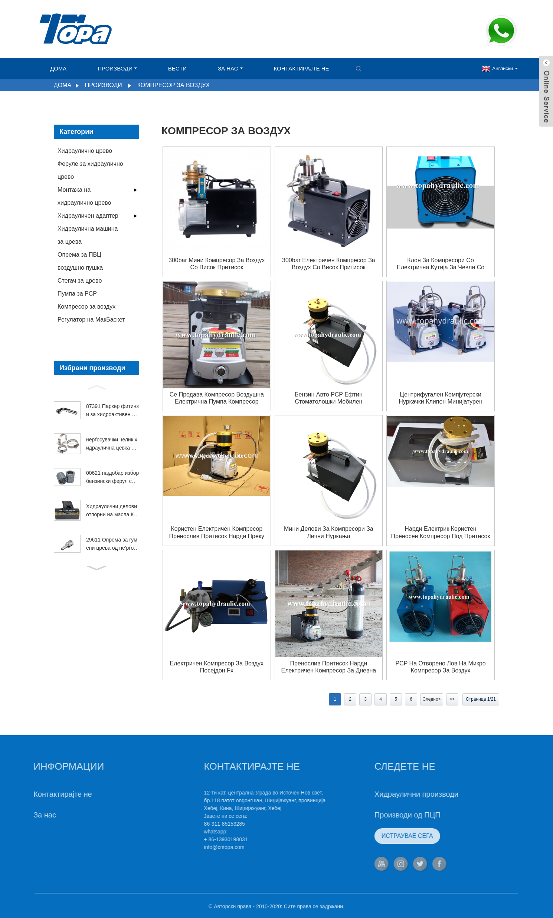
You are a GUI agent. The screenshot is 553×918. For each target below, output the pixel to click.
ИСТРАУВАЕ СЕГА (379, 836)
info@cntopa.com (197, 847)
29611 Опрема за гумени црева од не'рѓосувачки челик (112, 544)
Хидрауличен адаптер (88, 216)
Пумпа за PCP (77, 293)
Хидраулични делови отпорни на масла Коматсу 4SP (111, 511)
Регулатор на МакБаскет (91, 319)
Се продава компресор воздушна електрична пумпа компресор (217, 398)
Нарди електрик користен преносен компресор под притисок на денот (440, 532)
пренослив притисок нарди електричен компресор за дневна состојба (328, 667)
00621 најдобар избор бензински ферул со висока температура (112, 478)
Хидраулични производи (389, 794)
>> (452, 699)
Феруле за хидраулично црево (90, 170)
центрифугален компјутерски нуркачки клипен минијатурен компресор (440, 398)
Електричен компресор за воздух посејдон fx (217, 667)
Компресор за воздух (173, 85)
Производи (117, 68)
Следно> (431, 699)
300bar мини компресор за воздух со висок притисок (216, 263)
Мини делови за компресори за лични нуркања (328, 532)
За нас (230, 68)
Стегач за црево (80, 280)
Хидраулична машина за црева (88, 235)
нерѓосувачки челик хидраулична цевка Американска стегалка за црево (112, 444)
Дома (58, 68)
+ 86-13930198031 (198, 839)
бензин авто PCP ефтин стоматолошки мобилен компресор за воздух (329, 398)
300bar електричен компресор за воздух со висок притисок (328, 263)
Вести (177, 68)
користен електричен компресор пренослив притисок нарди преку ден (217, 532)
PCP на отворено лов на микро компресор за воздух (440, 667)
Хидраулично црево (85, 151)
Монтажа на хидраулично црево (84, 196)
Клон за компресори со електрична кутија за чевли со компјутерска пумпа (440, 264)
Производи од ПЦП (380, 815)
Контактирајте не (301, 68)
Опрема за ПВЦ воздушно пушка (80, 261)
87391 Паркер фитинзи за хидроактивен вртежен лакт (112, 411)
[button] (96, 386)
